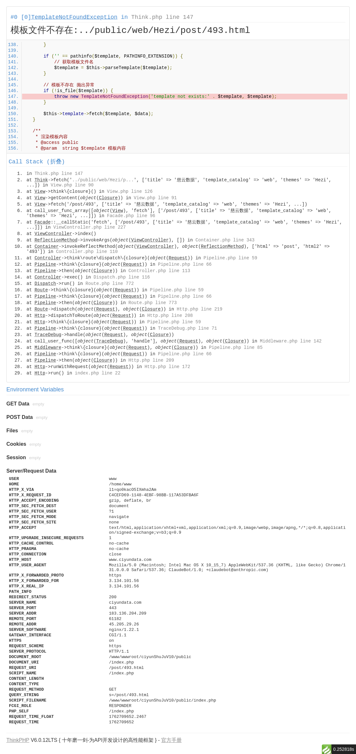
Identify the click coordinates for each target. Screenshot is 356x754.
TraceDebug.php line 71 (187, 328)
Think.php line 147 (162, 17)
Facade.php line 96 (131, 215)
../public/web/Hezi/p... (103, 180)
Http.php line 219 (200, 309)
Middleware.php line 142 (291, 341)
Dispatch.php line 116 (122, 277)
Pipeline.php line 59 (230, 258)
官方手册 (171, 740)
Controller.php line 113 (159, 270)
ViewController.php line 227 (89, 227)
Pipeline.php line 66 (185, 264)
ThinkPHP (17, 740)
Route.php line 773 (152, 302)
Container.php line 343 (224, 240)
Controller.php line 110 (86, 251)
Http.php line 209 (151, 360)
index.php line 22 (97, 373)
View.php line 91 (155, 197)
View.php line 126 (130, 191)
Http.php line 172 (167, 366)
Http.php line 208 (170, 315)
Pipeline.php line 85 (235, 347)
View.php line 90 (72, 185)
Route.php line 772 (110, 283)
